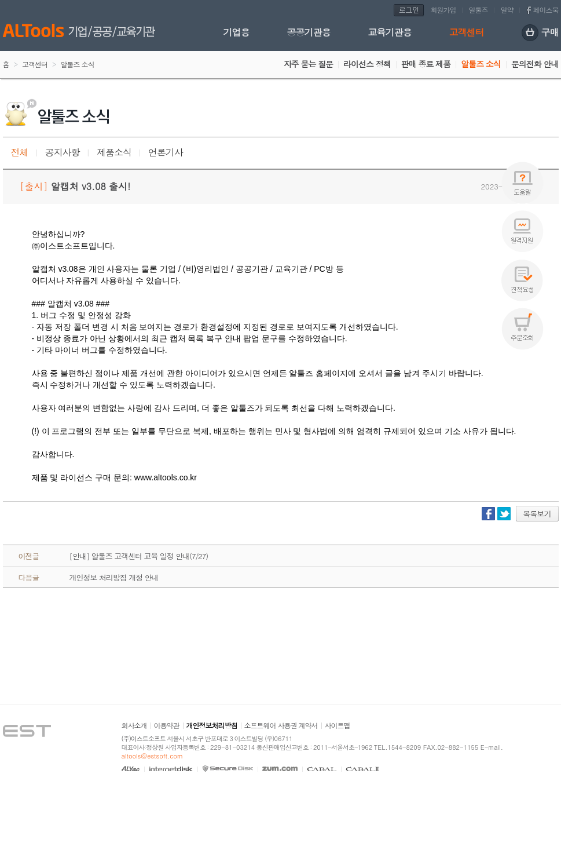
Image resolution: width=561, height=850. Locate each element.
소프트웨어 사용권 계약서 (281, 725)
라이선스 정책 (367, 64)
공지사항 (62, 152)
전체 (19, 152)
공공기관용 (309, 32)
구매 (540, 33)
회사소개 (134, 725)
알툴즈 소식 (481, 64)
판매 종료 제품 (425, 64)
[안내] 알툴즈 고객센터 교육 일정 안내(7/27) (138, 555)
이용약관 (166, 725)
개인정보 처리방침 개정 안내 (114, 577)
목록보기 (537, 513)
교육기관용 (390, 32)
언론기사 (165, 152)
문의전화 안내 (535, 64)
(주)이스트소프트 (144, 738)
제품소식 (114, 152)
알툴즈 (478, 9)
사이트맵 (337, 725)
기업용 (236, 32)
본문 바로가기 (0, 0)
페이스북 (546, 9)
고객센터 (466, 32)
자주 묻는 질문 (308, 64)
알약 (507, 9)
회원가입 (443, 9)
